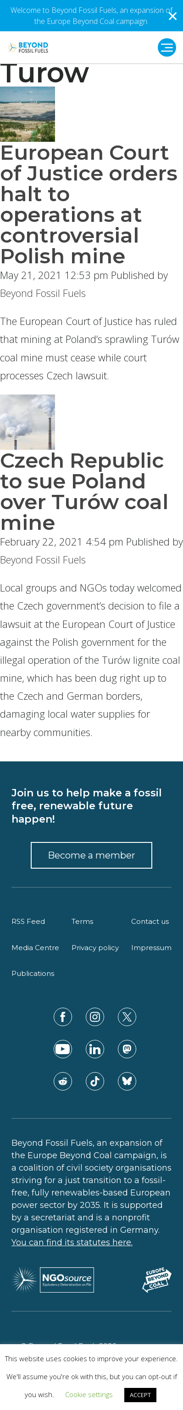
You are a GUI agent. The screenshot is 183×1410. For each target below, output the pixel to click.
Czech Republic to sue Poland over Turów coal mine (84, 491)
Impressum (151, 947)
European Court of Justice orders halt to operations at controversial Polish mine (88, 203)
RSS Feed (28, 921)
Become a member (91, 855)
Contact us (150, 921)
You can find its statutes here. (72, 1242)
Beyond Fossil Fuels (43, 293)
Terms (82, 921)
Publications (32, 973)
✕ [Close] (172, 15)
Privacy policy (95, 947)
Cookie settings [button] (89, 1394)
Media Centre (35, 947)
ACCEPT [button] (140, 1395)
